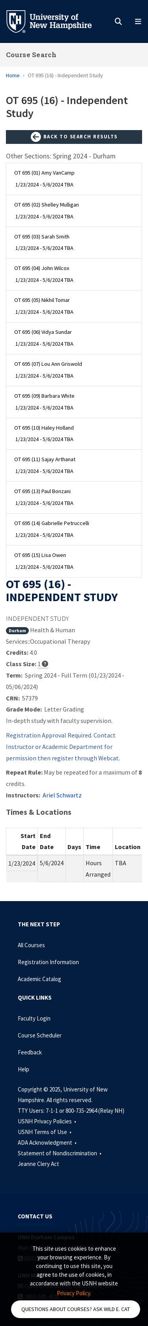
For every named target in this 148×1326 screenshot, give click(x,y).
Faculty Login (34, 1018)
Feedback (30, 1052)
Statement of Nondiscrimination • (60, 1153)
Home (13, 75)
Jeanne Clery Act (38, 1164)
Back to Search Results (74, 137)
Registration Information (48, 962)
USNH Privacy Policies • (47, 1121)
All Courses (31, 945)
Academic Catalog (39, 979)
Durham (17, 630)
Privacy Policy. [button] (74, 1293)
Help (23, 1069)
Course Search (31, 54)
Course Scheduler (40, 1035)
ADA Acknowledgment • (48, 1142)
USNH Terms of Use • (45, 1132)
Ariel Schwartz (62, 795)
